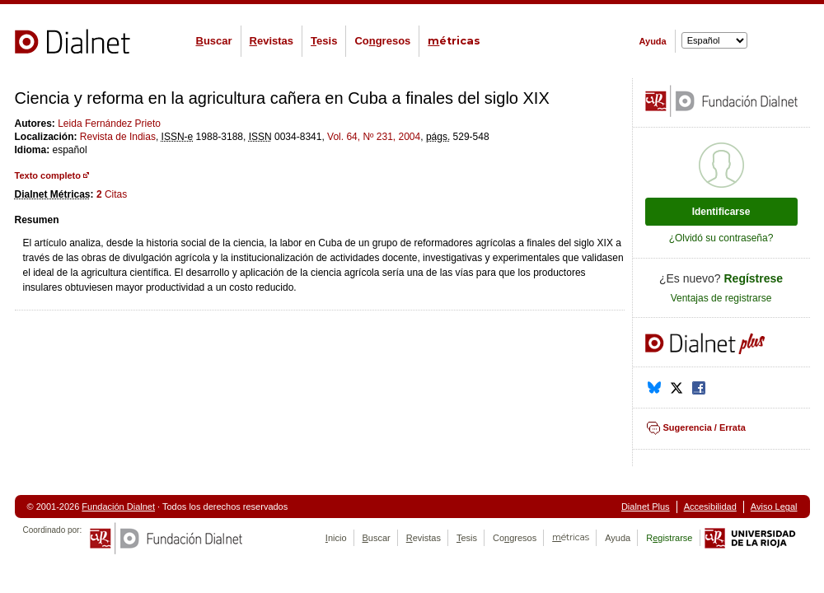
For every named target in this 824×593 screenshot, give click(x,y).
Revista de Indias (118, 136)
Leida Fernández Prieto (109, 123)
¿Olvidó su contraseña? (721, 238)
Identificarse (721, 211)
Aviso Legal (774, 506)
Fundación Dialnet (118, 506)
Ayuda (653, 41)
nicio (336, 538)
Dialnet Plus (645, 506)
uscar (214, 41)
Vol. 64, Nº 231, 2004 (373, 136)
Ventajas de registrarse (721, 298)
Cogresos (382, 41)
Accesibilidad (710, 506)
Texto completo (48, 175)
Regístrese (754, 278)
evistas (271, 41)
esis (324, 41)
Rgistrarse (669, 538)
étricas (454, 41)
